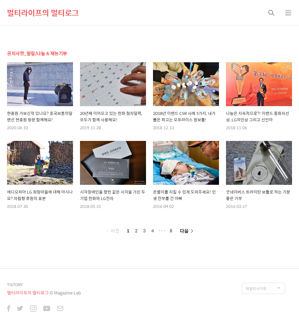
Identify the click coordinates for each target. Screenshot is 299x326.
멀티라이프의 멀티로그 (43, 12)
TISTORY (14, 285)
